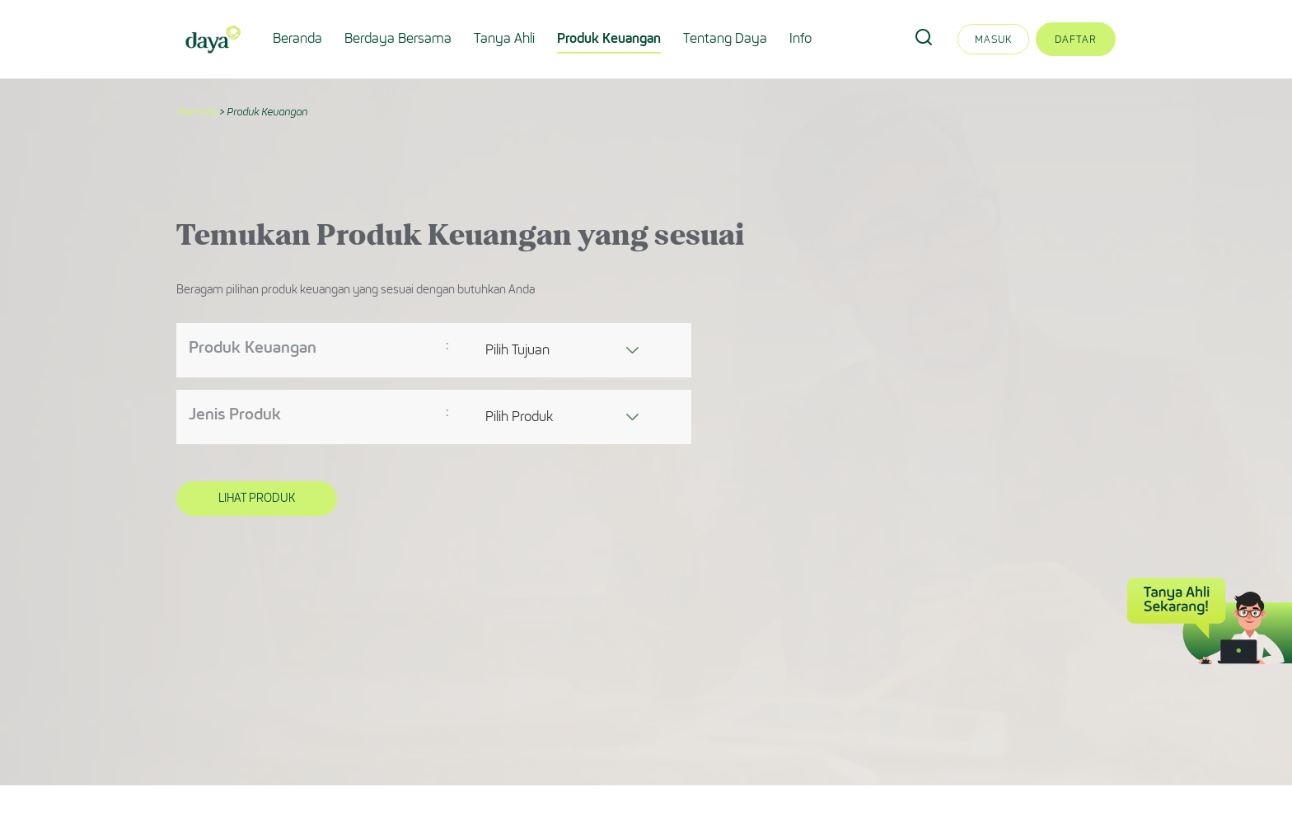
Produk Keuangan (609, 38)
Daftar (1076, 39)
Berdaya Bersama (398, 38)
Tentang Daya (725, 38)
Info (800, 38)
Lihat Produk (256, 498)
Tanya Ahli (504, 38)
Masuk (993, 39)
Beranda (297, 38)
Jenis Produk (235, 414)
